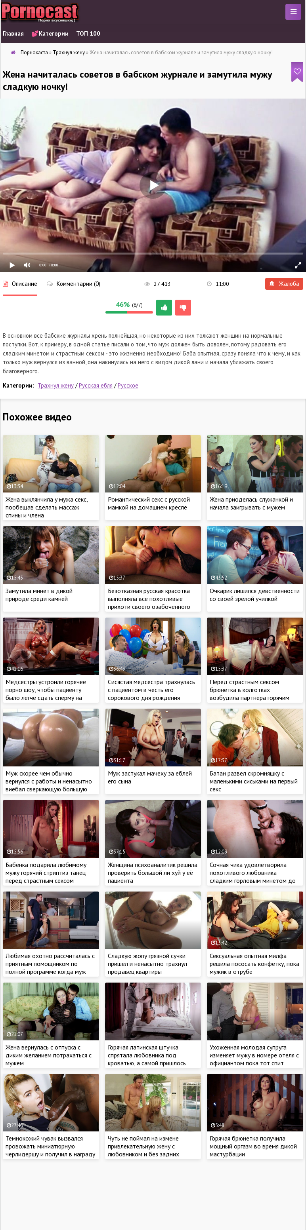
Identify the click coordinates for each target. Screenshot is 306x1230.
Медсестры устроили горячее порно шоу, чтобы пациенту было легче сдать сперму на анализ (46, 693)
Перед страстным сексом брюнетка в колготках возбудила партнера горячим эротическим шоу (249, 693)
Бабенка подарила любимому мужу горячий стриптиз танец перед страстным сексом (46, 872)
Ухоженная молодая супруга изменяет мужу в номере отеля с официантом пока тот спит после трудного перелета (254, 1059)
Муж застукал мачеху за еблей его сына (150, 777)
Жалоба (284, 283)
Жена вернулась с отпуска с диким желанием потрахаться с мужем (49, 1055)
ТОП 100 (88, 33)
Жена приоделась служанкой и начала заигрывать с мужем (251, 503)
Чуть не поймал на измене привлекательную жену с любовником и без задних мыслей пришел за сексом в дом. (152, 1150)
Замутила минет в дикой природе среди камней (39, 595)
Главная (13, 33)
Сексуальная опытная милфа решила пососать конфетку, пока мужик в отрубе (254, 963)
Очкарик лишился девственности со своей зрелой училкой (255, 595)
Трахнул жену (56, 385)
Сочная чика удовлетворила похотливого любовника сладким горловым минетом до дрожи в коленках (253, 876)
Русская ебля (96, 385)
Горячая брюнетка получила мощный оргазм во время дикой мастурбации (253, 1146)
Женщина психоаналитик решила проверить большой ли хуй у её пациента (152, 872)
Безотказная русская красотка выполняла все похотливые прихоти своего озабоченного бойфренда (149, 602)
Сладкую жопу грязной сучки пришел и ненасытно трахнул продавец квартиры (147, 963)
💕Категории (50, 33)
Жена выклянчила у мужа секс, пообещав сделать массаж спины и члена (47, 507)
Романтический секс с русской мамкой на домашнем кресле (149, 503)
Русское (128, 385)
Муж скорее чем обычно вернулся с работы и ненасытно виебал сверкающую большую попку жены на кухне (49, 785)
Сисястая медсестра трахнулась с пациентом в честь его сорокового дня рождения (151, 689)
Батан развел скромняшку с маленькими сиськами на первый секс (254, 781)
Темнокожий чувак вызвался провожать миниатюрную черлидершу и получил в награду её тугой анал (50, 1150)
